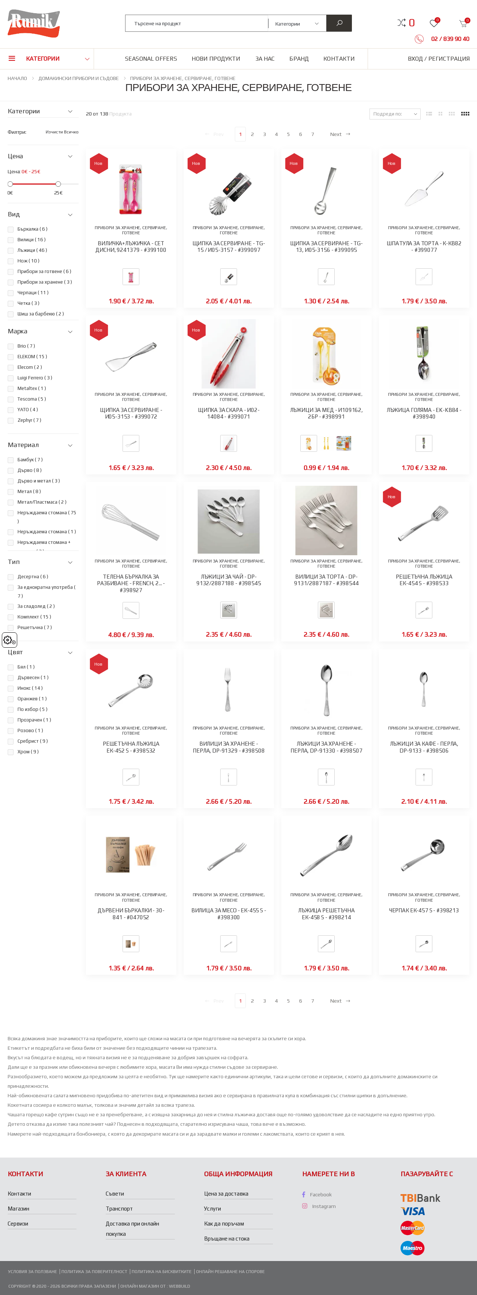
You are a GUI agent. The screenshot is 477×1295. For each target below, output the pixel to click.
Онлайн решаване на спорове (230, 1271)
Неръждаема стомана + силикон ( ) (44, 546)
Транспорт (119, 1208)
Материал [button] (23, 444)
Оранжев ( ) (32, 698)
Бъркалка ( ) (33, 229)
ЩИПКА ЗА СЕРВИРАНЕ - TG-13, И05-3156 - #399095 (326, 246)
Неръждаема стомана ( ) (47, 517)
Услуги (212, 1208)
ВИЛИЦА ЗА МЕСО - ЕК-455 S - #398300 (228, 913)
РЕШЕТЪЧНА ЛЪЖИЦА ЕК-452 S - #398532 (131, 747)
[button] (412, 22)
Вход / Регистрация (439, 58)
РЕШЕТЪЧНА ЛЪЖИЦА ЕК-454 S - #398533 (424, 580)
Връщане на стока (226, 1238)
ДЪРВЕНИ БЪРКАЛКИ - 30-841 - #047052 (131, 913)
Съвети (115, 1193)
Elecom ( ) (30, 367)
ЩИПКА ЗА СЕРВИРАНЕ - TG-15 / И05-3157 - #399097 (228, 246)
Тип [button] (13, 561)
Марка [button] (17, 331)
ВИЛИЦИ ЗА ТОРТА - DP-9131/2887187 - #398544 (326, 580)
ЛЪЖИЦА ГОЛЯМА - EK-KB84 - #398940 (424, 413)
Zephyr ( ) (29, 420)
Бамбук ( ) (30, 459)
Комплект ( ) (34, 617)
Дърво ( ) (30, 470)
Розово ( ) (30, 730)
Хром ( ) (28, 751)
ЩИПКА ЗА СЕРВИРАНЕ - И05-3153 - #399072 (131, 413)
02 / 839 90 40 (449, 38)
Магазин (18, 1208)
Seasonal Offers (151, 58)
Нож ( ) (29, 261)
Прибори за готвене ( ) (44, 271)
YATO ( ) (28, 409)
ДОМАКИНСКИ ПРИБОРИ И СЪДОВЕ (78, 78)
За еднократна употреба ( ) (46, 591)
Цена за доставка (226, 1193)
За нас (265, 58)
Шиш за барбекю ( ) (41, 314)
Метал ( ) (29, 491)
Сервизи (18, 1223)
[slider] (10, 184)
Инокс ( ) (30, 688)
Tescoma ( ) (32, 399)
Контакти (339, 58)
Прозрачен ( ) (34, 720)
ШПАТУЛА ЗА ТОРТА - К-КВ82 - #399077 (424, 246)
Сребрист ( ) (33, 741)
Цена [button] (15, 156)
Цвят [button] (15, 652)
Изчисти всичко (62, 132)
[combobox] (197, 23)
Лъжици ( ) (32, 250)
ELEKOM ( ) (32, 356)
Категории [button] (43, 58)
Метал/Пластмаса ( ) (42, 502)
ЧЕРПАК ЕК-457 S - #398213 (424, 910)
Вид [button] (13, 214)
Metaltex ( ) (32, 388)
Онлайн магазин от (143, 1286)
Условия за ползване (32, 1271)
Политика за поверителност (94, 1271)
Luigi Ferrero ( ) (35, 377)
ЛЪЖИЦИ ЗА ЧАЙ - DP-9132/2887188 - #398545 (228, 580)
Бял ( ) (26, 667)
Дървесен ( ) (33, 677)
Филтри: (17, 132)
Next (340, 134)
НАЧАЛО (17, 78)
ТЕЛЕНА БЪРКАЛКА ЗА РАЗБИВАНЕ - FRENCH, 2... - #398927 (131, 583)
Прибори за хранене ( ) (45, 282)
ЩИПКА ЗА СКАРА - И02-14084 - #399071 (229, 413)
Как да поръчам (224, 1223)
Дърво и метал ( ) (39, 481)
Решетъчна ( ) (35, 627)
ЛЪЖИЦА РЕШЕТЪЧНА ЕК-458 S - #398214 (326, 913)
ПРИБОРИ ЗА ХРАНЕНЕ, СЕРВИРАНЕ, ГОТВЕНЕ (183, 78)
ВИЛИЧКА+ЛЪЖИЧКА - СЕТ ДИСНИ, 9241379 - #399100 (130, 246)
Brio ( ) (26, 346)
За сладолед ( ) (36, 606)
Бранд (299, 58)
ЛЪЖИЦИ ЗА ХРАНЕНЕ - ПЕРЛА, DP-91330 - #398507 (326, 747)
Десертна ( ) (33, 576)
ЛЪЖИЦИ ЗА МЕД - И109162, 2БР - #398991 (326, 413)
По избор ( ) (33, 709)
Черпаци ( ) (33, 292)
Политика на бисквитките (162, 1271)
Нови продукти (216, 58)
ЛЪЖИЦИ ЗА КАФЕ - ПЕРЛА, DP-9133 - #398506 (424, 747)
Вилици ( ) (32, 239)
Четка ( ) (29, 303)
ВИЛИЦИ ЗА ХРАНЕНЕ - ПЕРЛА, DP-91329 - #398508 (228, 747)
